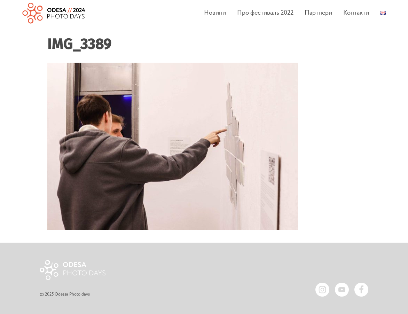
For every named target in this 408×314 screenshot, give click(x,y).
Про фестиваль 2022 (265, 13)
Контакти (356, 13)
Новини (215, 13)
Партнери (318, 13)
